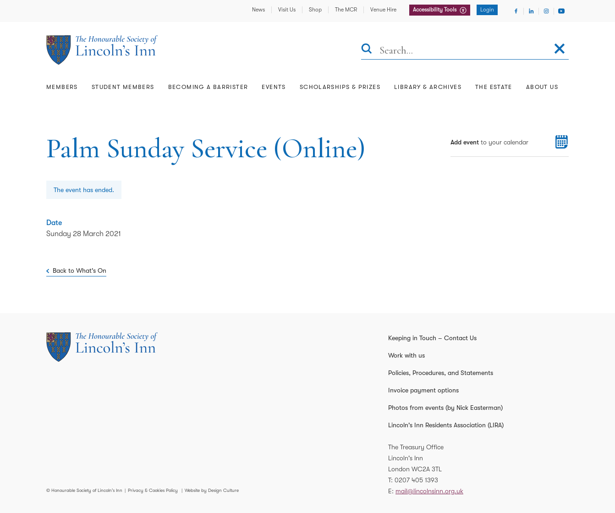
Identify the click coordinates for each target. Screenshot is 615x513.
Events (274, 86)
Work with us (406, 355)
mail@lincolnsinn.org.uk (429, 491)
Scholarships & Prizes (340, 86)
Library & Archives (427, 86)
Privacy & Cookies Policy (153, 490)
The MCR (346, 9)
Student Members (123, 86)
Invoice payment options (423, 390)
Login (487, 9)
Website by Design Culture (212, 490)
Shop (315, 9)
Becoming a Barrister (208, 86)
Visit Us (287, 9)
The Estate (493, 86)
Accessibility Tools (435, 9)
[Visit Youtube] (561, 11)
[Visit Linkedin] (531, 11)
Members (62, 86)
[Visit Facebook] (516, 11)
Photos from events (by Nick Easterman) (445, 407)
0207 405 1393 (416, 480)
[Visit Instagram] (546, 11)
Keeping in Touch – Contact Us (432, 338)
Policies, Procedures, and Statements (440, 372)
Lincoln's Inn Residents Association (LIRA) (446, 425)
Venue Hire (383, 9)
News (258, 9)
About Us (542, 86)
